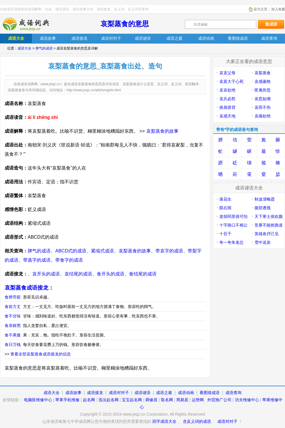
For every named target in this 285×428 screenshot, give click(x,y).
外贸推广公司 (219, 399)
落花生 (225, 199)
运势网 (198, 399)
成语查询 (233, 392)
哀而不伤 (262, 107)
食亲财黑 (13, 325)
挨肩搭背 (227, 107)
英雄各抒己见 (266, 233)
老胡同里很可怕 (233, 216)
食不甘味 (13, 316)
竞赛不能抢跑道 (268, 225)
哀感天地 (227, 116)
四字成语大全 (164, 421)
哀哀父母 (227, 73)
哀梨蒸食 (262, 73)
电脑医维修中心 (38, 399)
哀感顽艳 (262, 81)
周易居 (182, 399)
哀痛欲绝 (262, 116)
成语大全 (24, 48)
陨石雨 (225, 208)
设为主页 (260, 9)
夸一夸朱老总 (231, 242)
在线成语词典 (30, 24)
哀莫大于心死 (231, 81)
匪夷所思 (262, 90)
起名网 (89, 399)
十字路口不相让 (233, 225)
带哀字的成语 (169, 250)
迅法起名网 (108, 399)
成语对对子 (119, 392)
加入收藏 (278, 9)
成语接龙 (95, 392)
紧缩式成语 (102, 250)
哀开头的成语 (46, 273)
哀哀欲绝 (227, 90)
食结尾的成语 (143, 273)
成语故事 (73, 392)
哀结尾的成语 (78, 273)
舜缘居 (151, 399)
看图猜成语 (210, 392)
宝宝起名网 (132, 399)
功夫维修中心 (247, 399)
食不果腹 (13, 335)
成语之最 (164, 392)
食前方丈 (13, 306)
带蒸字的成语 (37, 260)
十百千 (225, 233)
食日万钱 (13, 344)
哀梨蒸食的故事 (162, 131)
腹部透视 (262, 208)
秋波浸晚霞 (264, 199)
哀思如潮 (262, 98)
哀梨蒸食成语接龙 (26, 288)
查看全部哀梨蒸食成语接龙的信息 (40, 354)
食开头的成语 (110, 273)
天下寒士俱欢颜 (268, 216)
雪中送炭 (262, 242)
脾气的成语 (44, 48)
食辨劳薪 (13, 297)
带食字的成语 (69, 260)
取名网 (167, 399)
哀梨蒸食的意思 (124, 24)
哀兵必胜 (227, 98)
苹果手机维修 (67, 399)
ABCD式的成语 (70, 250)
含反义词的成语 (197, 421)
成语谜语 (142, 392)
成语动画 (186, 392)
